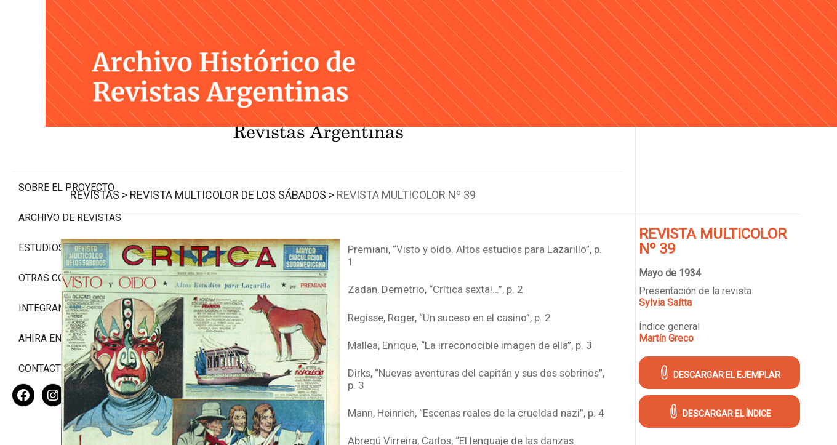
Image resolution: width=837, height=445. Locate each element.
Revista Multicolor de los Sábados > (340, 177)
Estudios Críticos (64, 196)
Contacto (43, 328)
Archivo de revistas (69, 166)
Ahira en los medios (69, 298)
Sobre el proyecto (66, 136)
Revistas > (207, 177)
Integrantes (50, 268)
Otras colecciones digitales (67, 232)
